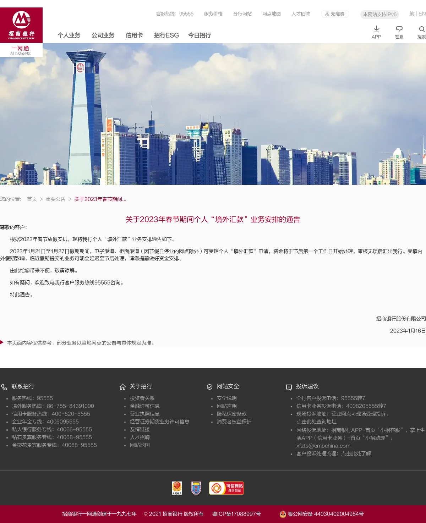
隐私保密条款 (232, 414)
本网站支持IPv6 (380, 14)
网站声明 (227, 406)
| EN (421, 13)
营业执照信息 (145, 414)
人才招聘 (300, 13)
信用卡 (134, 35)
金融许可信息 (145, 406)
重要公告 (59, 199)
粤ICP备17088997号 (245, 514)
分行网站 (242, 13)
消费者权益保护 (234, 422)
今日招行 (199, 35)
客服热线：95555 (174, 13)
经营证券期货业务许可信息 (160, 422)
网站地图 (140, 445)
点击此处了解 (356, 454)
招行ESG (166, 35)
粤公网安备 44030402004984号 (321, 513)
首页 (35, 199)
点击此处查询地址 (317, 422)
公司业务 (103, 35)
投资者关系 (142, 398)
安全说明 (227, 398)
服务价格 (213, 13)
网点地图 (271, 13)
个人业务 (69, 35)
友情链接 (140, 429)
